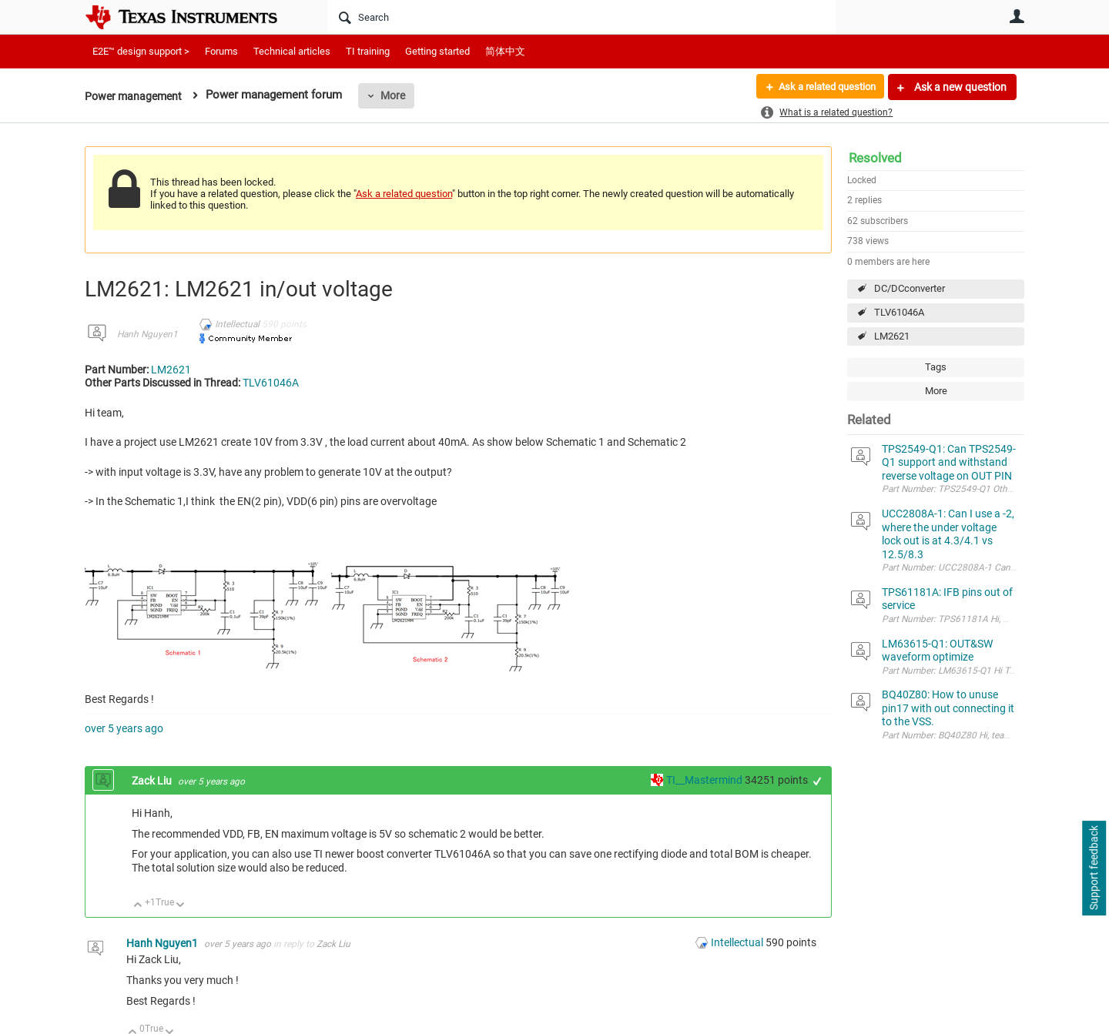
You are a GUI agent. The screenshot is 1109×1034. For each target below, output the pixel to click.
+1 (817, 781)
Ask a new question (959, 87)
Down (180, 905)
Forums (221, 51)
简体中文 (505, 51)
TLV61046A (899, 312)
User (1016, 16)
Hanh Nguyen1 (147, 334)
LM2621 (892, 336)
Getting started (437, 51)
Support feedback (1093, 868)
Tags (936, 367)
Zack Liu (153, 781)
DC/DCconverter (909, 288)
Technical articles (291, 51)
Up (138, 905)
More (398, 95)
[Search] (581, 17)
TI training (368, 51)
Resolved (875, 158)
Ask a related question (821, 87)
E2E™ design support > (140, 51)
